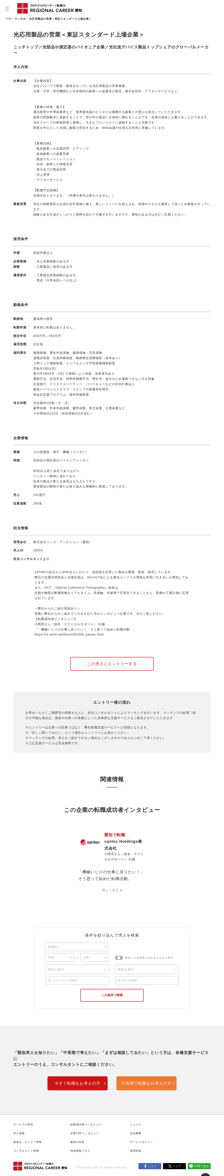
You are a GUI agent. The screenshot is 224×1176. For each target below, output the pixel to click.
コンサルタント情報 (26, 1150)
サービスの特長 (23, 1124)
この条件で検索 (112, 995)
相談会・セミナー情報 (27, 1142)
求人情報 (19, 1133)
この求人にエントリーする (112, 664)
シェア (152, 1166)
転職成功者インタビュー (86, 1124)
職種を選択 (125, 969)
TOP (9, 18)
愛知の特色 (77, 1142)
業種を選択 (56, 969)
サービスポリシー (141, 1142)
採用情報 (135, 1150)
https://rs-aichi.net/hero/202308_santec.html (69, 634)
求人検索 (20, 18)
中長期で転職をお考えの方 (146, 1083)
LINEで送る (201, 1166)
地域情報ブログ (80, 1150)
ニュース (135, 1124)
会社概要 (135, 1133)
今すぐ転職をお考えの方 (77, 1083)
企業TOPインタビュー (84, 1133)
